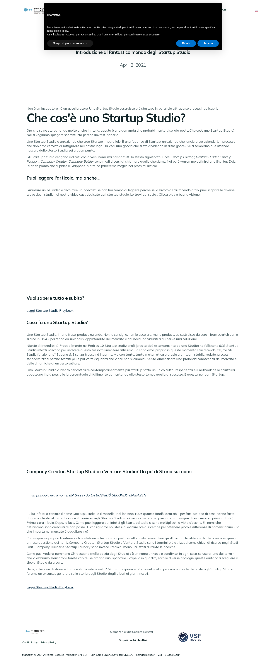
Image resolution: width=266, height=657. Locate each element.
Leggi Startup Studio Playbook (50, 310)
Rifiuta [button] (186, 43)
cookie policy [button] (60, 30)
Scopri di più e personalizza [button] (70, 43)
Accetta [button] (208, 43)
